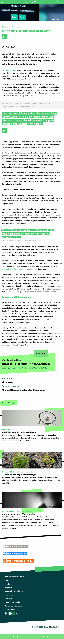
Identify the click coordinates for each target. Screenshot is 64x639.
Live (16, 636)
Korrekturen (9, 598)
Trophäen (8, 587)
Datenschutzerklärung (13, 591)
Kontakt (7, 580)
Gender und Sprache (13, 606)
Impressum (9, 595)
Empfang (8, 584)
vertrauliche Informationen (13, 269)
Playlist (48, 636)
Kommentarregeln (12, 602)
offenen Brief (11, 70)
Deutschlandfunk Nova (14, 576)
